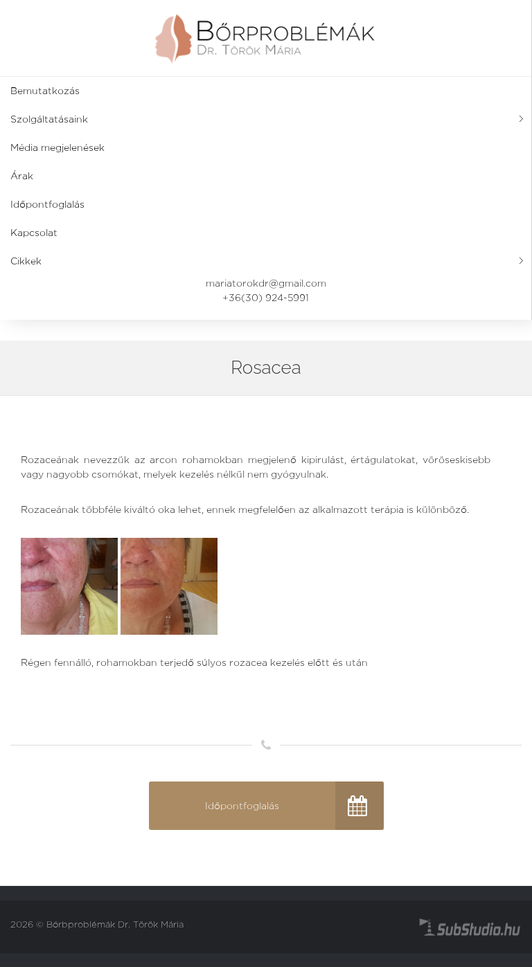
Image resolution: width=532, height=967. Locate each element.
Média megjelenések (57, 147)
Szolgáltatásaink (49, 119)
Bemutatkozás (45, 90)
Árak (21, 175)
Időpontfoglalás (47, 204)
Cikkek (26, 260)
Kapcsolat (33, 232)
